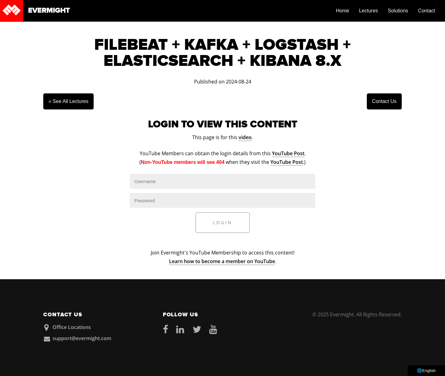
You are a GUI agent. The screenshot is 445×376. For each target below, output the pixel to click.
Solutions (398, 10)
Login (222, 222)
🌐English (426, 370)
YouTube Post (288, 153)
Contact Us (384, 101)
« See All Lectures (68, 101)
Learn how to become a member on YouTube (222, 261)
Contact (426, 10)
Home (342, 10)
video (245, 137)
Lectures (368, 10)
